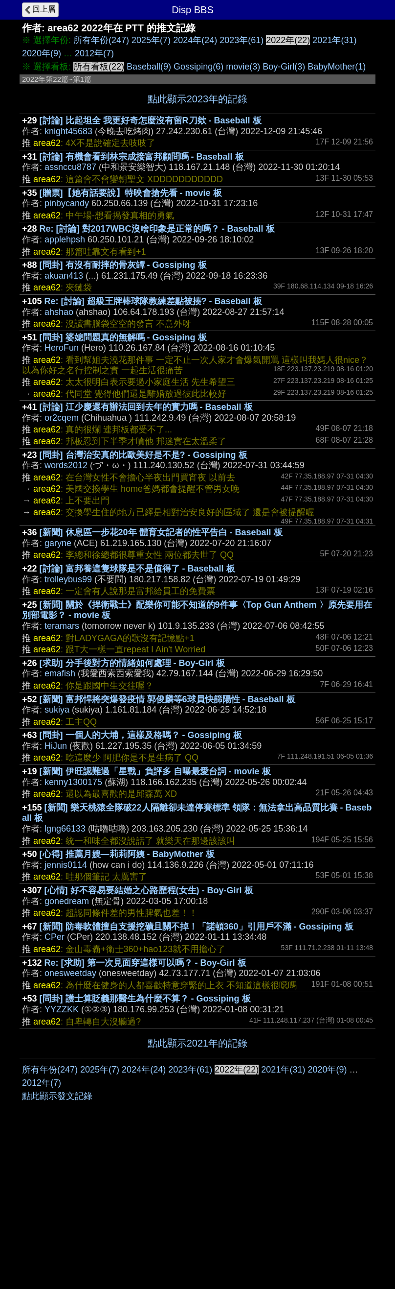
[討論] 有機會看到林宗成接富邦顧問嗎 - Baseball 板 (142, 157)
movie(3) (243, 67)
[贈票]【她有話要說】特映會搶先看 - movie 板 (131, 193)
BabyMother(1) (336, 67)
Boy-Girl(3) (284, 67)
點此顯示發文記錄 (57, 1243)
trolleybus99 (68, 579)
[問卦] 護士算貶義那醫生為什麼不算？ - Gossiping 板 (145, 998)
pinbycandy (66, 203)
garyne (57, 543)
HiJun (55, 746)
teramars (61, 626)
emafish (59, 673)
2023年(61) (241, 40)
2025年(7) (151, 40)
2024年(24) (195, 40)
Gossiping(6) (198, 67)
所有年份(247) (101, 40)
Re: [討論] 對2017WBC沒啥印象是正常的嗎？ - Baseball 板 (157, 229)
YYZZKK (61, 1009)
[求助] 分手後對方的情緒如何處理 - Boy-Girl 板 (132, 663)
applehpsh (64, 239)
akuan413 (63, 276)
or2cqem (61, 418)
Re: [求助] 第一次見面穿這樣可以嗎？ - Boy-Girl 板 (145, 963)
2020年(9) (41, 53)
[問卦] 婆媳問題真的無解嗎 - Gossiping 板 (123, 337)
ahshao (58, 312)
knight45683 (68, 131)
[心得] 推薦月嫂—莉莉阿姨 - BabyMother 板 (127, 854)
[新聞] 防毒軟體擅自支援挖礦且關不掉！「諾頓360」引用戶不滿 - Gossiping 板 (196, 926)
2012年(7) (94, 53)
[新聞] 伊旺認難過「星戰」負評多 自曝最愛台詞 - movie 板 (155, 771)
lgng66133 (65, 829)
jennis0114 (65, 865)
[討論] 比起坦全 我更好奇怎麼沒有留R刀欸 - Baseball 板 (151, 120)
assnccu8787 (70, 167)
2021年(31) (334, 40)
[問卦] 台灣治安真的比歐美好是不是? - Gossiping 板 (143, 455)
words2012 (66, 465)
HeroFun (61, 348)
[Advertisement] (197, 1131)
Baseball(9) (149, 67)
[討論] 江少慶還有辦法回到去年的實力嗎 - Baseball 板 (146, 407)
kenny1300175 (73, 782)
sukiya (56, 710)
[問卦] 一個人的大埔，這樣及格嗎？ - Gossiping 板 (141, 735)
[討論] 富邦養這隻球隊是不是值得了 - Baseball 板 (137, 568)
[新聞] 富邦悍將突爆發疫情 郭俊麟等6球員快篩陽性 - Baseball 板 (167, 699)
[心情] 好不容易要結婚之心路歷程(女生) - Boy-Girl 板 (148, 890)
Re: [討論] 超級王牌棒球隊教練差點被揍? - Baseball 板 (153, 301)
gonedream (66, 901)
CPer (54, 937)
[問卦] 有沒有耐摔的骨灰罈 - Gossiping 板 (123, 265)
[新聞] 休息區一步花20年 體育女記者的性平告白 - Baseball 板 (161, 532)
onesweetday (70, 973)
